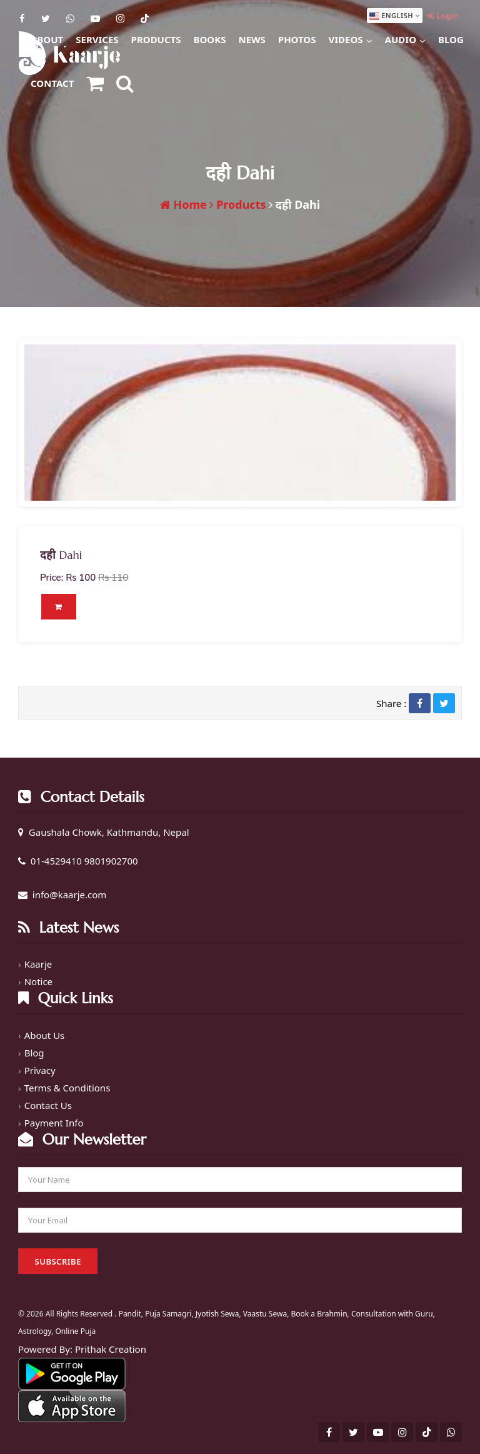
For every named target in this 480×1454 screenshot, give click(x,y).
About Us (44, 1034)
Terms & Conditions (67, 1086)
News (251, 39)
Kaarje (38, 963)
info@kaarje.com (69, 894)
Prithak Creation (110, 1348)
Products (156, 39)
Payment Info (54, 1121)
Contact (52, 83)
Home (183, 204)
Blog (451, 39)
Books (210, 39)
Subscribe (58, 1260)
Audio (405, 38)
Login (443, 15)
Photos (297, 39)
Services (97, 39)
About (47, 39)
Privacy (40, 1069)
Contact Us (48, 1104)
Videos (350, 38)
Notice (38, 981)
